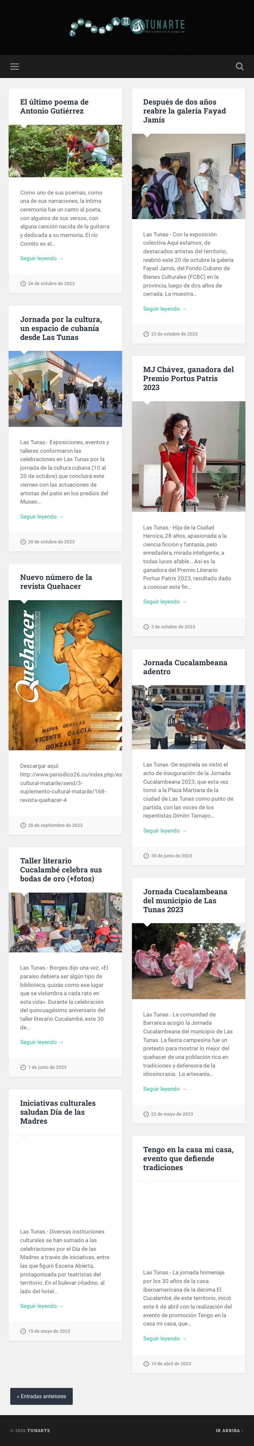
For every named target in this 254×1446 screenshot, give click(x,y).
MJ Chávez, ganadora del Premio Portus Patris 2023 (188, 378)
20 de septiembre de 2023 (55, 825)
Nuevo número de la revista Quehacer (56, 581)
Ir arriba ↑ (230, 1430)
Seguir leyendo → (42, 258)
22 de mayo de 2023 (172, 1114)
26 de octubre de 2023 (51, 283)
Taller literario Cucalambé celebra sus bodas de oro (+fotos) (61, 869)
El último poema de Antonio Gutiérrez (54, 106)
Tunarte (38, 1430)
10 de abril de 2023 (171, 1364)
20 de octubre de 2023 (51, 542)
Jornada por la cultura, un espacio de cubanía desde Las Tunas (61, 328)
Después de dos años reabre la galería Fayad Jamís (184, 110)
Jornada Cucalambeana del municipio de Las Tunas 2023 (185, 900)
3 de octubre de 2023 (173, 627)
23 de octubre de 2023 (174, 334)
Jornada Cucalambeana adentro (185, 666)
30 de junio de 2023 (171, 856)
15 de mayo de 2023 (49, 1331)
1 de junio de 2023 (47, 1067)
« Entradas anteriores (41, 1396)
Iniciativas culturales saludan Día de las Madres (58, 1112)
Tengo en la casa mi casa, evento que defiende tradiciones (188, 1158)
